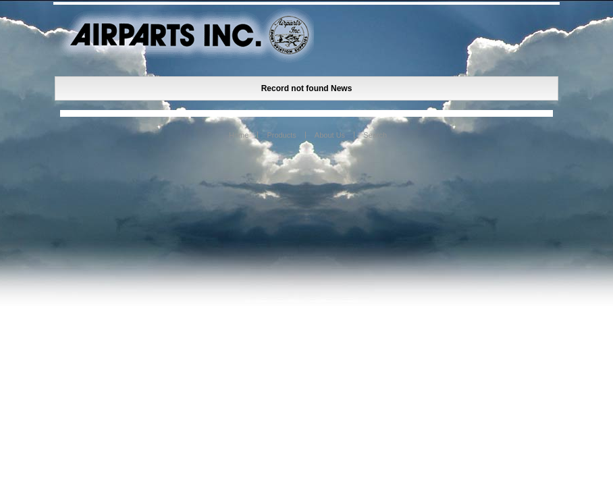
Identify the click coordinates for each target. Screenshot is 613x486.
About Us (330, 135)
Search (375, 135)
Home (238, 135)
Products (281, 135)
